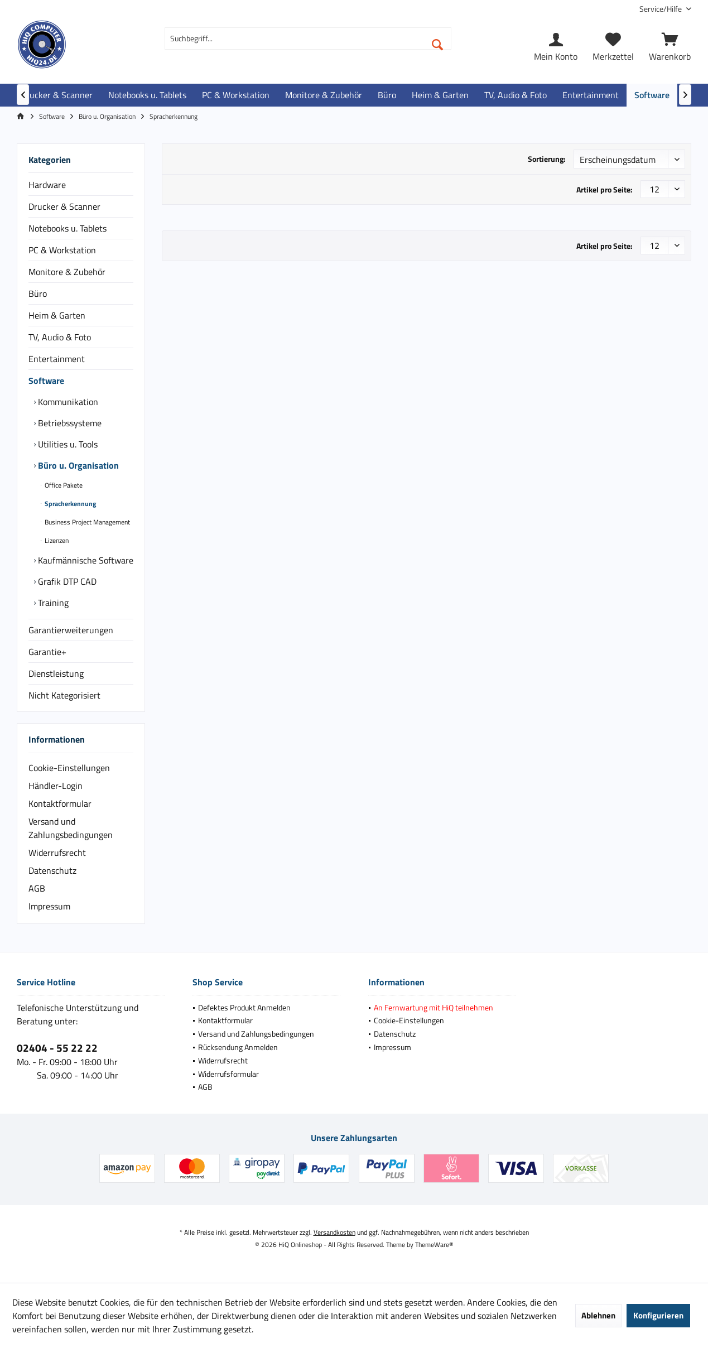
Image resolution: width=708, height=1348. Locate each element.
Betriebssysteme (69, 423)
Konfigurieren (658, 1315)
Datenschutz (52, 870)
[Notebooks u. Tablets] (147, 95)
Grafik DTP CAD (66, 581)
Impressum (49, 906)
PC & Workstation (62, 250)
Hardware (47, 184)
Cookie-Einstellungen (69, 767)
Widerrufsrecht (57, 852)
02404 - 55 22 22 (57, 1047)
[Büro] (387, 95)
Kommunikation (67, 401)
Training (52, 602)
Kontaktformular (59, 803)
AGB (36, 888)
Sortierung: (547, 159)
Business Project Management (86, 522)
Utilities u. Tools (67, 444)
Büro (37, 293)
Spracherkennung (69, 503)
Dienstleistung (56, 673)
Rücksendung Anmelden (238, 1047)
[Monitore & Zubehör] (323, 95)
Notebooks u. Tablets (67, 228)
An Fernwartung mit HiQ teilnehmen (433, 1007)
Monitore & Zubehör (66, 271)
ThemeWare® (434, 1244)
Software (46, 380)
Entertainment (56, 358)
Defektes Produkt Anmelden (244, 1007)
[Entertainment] (591, 95)
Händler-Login (55, 785)
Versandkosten (334, 1232)
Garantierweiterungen (70, 630)
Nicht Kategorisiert (64, 695)
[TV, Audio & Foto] (515, 95)
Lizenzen (56, 540)
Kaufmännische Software (84, 560)
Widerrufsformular (228, 1074)
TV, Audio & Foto (59, 337)
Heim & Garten (56, 315)
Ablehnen (598, 1315)
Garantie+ (47, 651)
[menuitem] (661, 9)
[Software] (652, 95)
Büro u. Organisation (77, 465)
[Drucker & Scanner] (56, 95)
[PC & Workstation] (235, 95)
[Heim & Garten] (440, 95)
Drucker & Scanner (64, 206)
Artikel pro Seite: (604, 189)
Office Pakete (63, 485)
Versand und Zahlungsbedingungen (70, 828)
